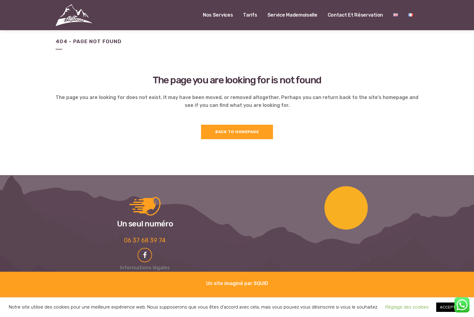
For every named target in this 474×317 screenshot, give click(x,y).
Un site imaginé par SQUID (237, 283)
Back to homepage (237, 132)
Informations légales (145, 268)
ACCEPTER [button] (450, 307)
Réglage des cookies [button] (407, 307)
